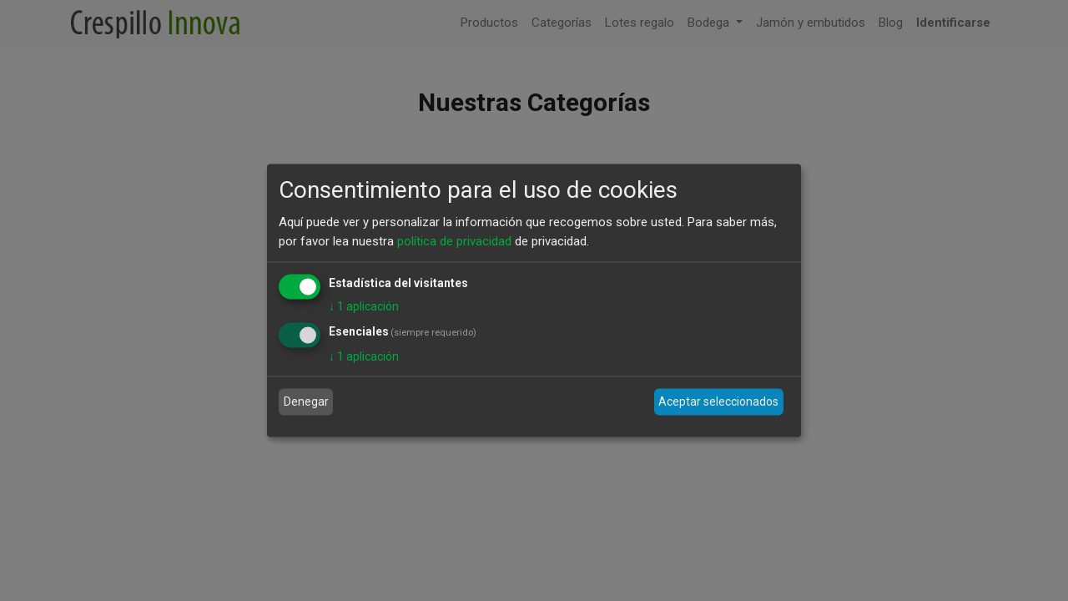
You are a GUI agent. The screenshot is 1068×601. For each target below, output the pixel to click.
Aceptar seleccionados (718, 401)
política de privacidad (454, 240)
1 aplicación (364, 306)
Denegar (306, 401)
